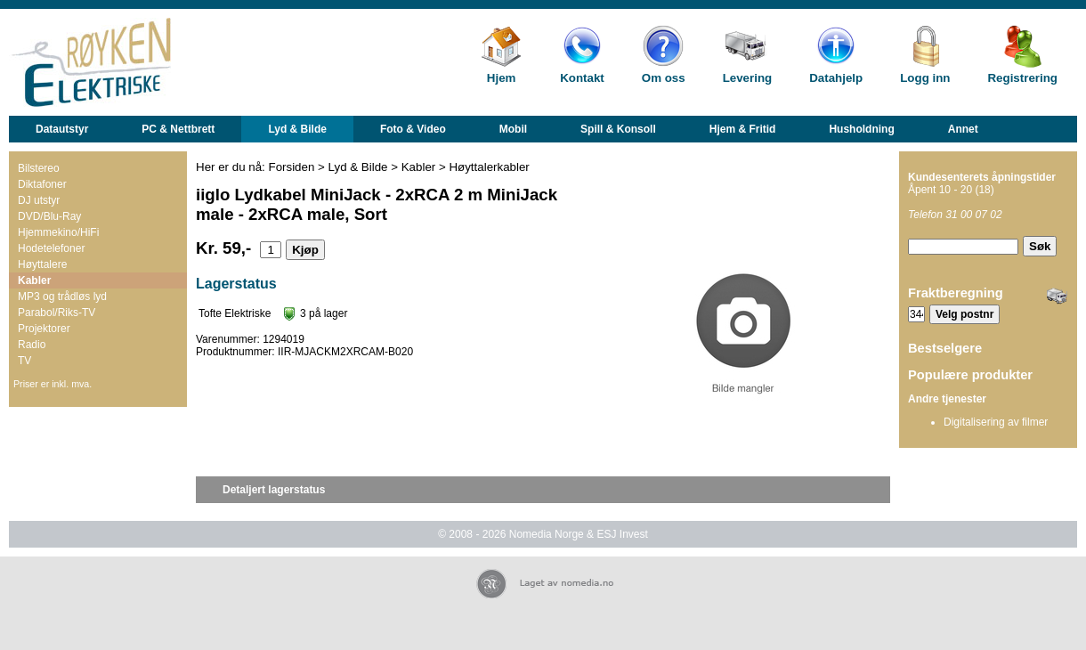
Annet (963, 129)
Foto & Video (413, 129)
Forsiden (292, 167)
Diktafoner (42, 184)
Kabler (34, 280)
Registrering (1022, 78)
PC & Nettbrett (178, 129)
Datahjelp (836, 78)
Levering (748, 78)
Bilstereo (39, 168)
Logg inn (925, 78)
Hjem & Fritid (742, 129)
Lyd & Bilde (297, 129)
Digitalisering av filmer (996, 422)
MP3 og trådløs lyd (62, 296)
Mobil (513, 129)
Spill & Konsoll (618, 129)
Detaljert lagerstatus (274, 489)
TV (24, 360)
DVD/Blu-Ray (49, 216)
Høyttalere (42, 264)
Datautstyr (62, 129)
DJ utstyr (39, 200)
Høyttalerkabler (489, 167)
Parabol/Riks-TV (56, 312)
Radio (31, 344)
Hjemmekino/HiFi (58, 232)
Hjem (501, 78)
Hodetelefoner (51, 248)
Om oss (663, 78)
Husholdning (861, 129)
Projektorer (44, 328)
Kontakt (582, 78)
